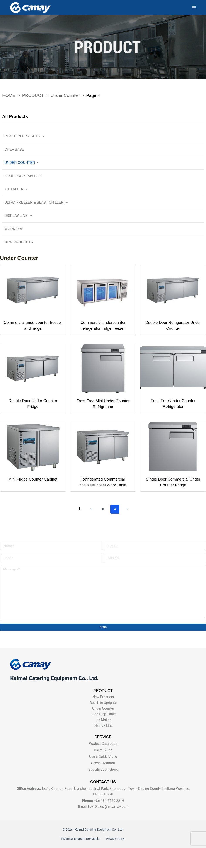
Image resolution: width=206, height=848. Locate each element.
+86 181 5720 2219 (109, 801)
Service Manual (103, 763)
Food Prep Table (22, 176)
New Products (18, 242)
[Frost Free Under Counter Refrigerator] (173, 368)
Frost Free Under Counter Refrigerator (173, 404)
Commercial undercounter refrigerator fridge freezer (103, 325)
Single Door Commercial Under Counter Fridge (173, 482)
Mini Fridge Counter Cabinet (32, 479)
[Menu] (194, 8)
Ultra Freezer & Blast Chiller (36, 202)
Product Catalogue (103, 744)
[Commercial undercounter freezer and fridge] (33, 289)
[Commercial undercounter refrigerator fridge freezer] (103, 289)
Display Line (18, 215)
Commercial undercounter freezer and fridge (33, 325)
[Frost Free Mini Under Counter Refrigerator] (103, 368)
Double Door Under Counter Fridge (33, 404)
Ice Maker (16, 189)
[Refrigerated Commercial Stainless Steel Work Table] (103, 446)
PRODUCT (103, 690)
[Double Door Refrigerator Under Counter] (173, 289)
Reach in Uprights (24, 136)
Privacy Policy (115, 838)
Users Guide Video (103, 757)
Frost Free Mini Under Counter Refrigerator (102, 404)
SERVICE (103, 737)
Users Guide (103, 750)
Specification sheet (103, 769)
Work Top (13, 229)
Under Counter (22, 162)
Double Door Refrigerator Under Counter (173, 325)
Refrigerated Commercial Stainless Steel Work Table (103, 482)
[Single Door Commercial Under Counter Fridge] (173, 446)
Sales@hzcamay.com (111, 807)
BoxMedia (93, 838)
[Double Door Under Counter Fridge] (33, 368)
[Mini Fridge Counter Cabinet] (33, 446)
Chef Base (14, 149)
